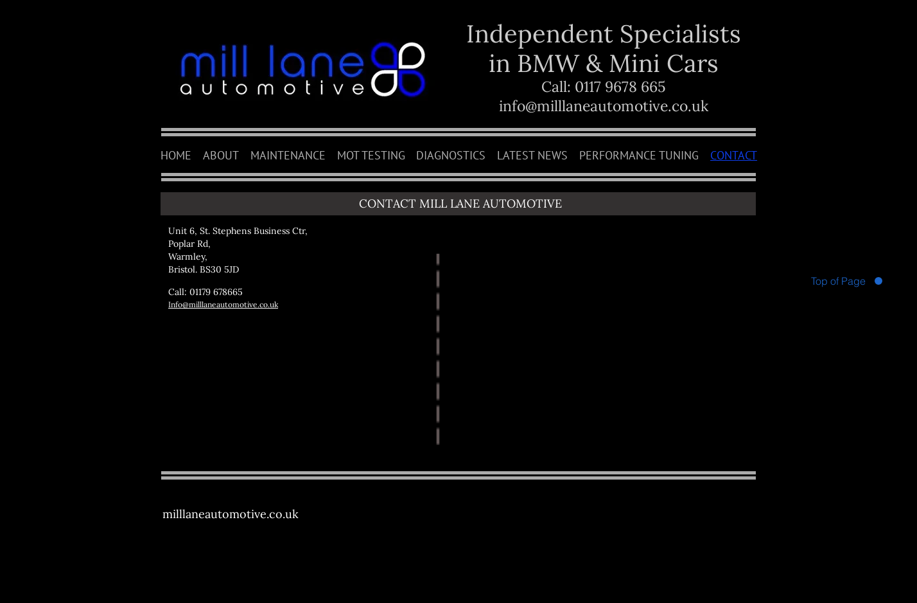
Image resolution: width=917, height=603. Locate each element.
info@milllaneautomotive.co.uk (603, 105)
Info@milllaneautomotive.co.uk (223, 304)
